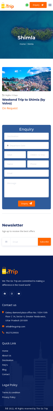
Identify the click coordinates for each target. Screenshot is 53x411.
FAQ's (5, 364)
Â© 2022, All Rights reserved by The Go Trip (26, 408)
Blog (4, 369)
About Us (6, 355)
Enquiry (38, 5)
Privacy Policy (8, 397)
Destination (7, 360)
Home (23, 43)
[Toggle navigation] (49, 5)
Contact (6, 374)
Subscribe (44, 241)
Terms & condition (11, 392)
